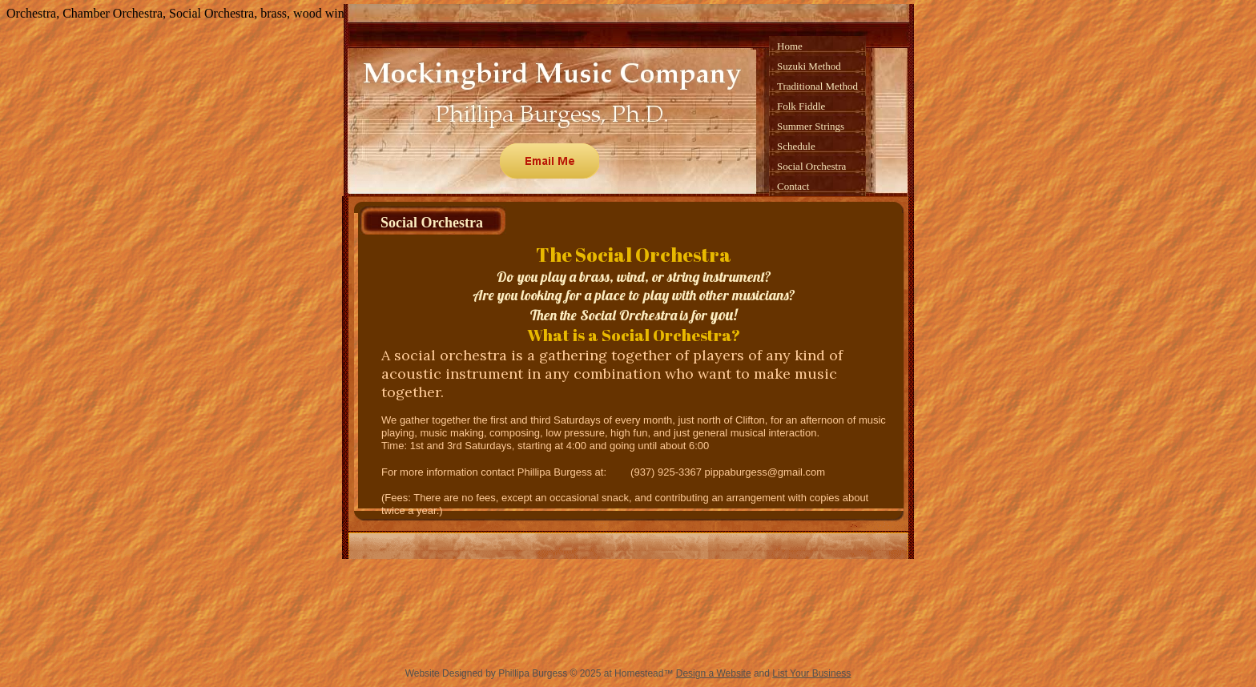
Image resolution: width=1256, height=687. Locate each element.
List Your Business (811, 673)
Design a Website (713, 673)
